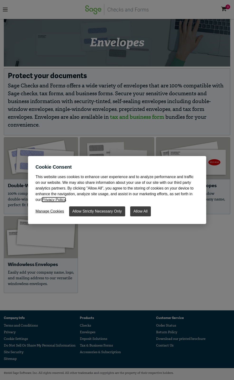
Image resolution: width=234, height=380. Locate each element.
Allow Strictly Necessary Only (97, 211)
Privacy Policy (53, 200)
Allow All (141, 211)
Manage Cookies (50, 211)
